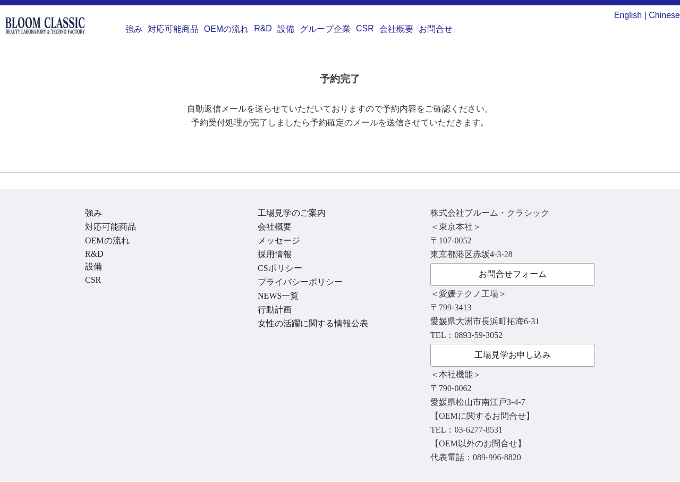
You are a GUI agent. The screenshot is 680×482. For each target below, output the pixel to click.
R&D (263, 28)
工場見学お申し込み (512, 354)
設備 (285, 28)
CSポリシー (280, 268)
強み (133, 28)
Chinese (664, 15)
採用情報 (275, 254)
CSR (365, 28)
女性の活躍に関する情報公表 (313, 323)
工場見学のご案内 (292, 212)
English (628, 15)
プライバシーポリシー (300, 281)
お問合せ (436, 28)
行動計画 (275, 309)
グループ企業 (325, 28)
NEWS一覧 (278, 295)
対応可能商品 (173, 28)
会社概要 (396, 28)
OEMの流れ (226, 28)
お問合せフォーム (513, 273)
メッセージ (279, 240)
